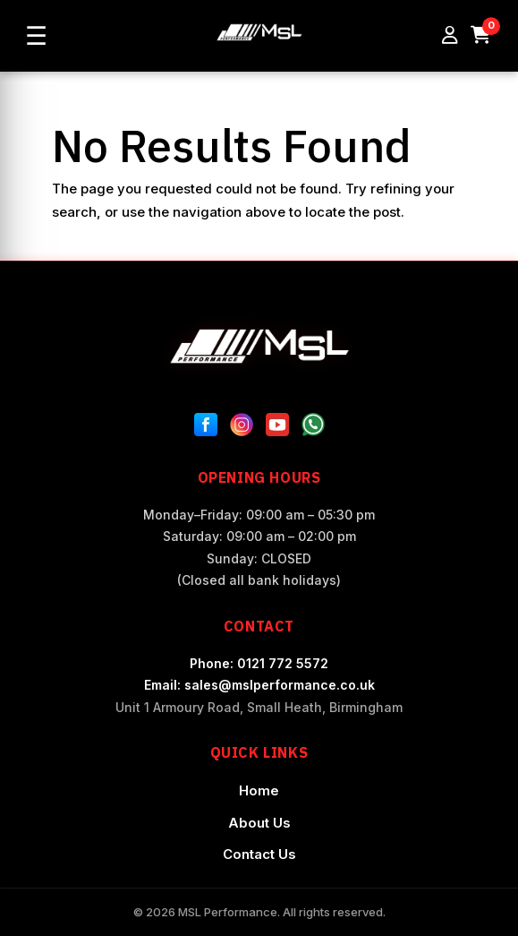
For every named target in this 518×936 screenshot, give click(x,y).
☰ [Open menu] (36, 36)
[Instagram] (241, 428)
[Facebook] (205, 428)
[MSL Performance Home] (259, 346)
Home (259, 790)
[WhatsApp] (313, 428)
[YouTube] (277, 428)
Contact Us (259, 854)
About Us (259, 822)
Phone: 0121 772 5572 (259, 663)
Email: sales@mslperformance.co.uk (259, 684)
